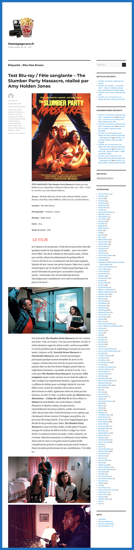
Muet (100, 390)
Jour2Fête (101, 353)
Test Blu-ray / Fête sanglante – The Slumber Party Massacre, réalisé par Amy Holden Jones (48, 81)
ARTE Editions (103, 217)
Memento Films (103, 383)
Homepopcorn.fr (21, 44)
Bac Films (101, 224)
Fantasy (101, 319)
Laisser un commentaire (16, 133)
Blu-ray (22, 112)
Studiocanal (102, 465)
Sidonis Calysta (103, 451)
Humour (101, 346)
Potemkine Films (104, 415)
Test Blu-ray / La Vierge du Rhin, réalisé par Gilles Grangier (111, 140)
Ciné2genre (102, 249)
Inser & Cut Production (106, 349)
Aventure (101, 221)
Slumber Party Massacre (16, 128)
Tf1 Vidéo (101, 474)
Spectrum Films (103, 460)
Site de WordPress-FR (105, 526)
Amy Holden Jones (14, 110)
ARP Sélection (103, 214)
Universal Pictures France (107, 490)
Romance (101, 438)
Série (100, 444)
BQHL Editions (103, 239)
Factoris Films (103, 315)
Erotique (101, 299)
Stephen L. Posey (14, 130)
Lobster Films (103, 372)
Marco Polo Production (106, 381)
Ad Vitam (101, 201)
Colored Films (103, 258)
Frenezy (101, 328)
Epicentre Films (103, 296)
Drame (100, 285)
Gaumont (101, 331)
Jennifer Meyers (13, 119)
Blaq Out (101, 235)
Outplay (100, 399)
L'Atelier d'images (104, 356)
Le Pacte (101, 365)
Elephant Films (103, 294)
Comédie (101, 260)
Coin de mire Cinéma (105, 255)
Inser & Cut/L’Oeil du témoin (108, 351)
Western (101, 497)
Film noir (101, 321)
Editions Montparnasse (106, 292)
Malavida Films (103, 378)
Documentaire (103, 278)
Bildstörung (102, 228)
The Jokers (102, 481)
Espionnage (102, 305)
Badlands (101, 226)
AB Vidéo (101, 196)
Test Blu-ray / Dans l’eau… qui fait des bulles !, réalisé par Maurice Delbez (111, 151)
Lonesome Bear (103, 374)
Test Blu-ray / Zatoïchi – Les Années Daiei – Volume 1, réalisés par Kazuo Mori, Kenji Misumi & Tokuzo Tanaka (111, 88)
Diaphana (101, 276)
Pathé (100, 403)
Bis (99, 233)
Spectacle (101, 458)
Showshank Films (104, 449)
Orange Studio (103, 397)
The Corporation (104, 476)
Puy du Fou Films (104, 426)
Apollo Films (102, 208)
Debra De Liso (13, 114)
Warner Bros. (102, 494)
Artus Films (102, 219)
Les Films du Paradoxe (106, 367)
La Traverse (102, 358)
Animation (102, 203)
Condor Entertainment (106, 267)
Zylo (99, 504)
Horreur (11, 107)
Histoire (101, 337)
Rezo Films (102, 431)
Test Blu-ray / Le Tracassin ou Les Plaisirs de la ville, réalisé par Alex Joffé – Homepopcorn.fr (111, 135)
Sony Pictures (103, 453)
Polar (100, 408)
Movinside (101, 387)
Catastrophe (102, 246)
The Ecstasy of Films (105, 479)
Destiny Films (103, 274)
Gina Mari (19, 116)
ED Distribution (103, 287)
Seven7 (100, 447)
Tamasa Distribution (105, 469)
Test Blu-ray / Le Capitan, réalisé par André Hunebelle (111, 128)
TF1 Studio (101, 472)
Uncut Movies (103, 488)
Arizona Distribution (105, 212)
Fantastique (102, 317)
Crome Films (102, 271)
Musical (101, 392)
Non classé (102, 394)
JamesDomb (12, 100)
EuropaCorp (102, 308)
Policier (100, 410)
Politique (101, 413)
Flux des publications (105, 521)
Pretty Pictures (103, 417)
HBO (99, 335)
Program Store (103, 419)
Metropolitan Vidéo (105, 385)
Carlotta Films (103, 244)
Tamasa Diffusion (104, 467)
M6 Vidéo (101, 376)
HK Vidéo (101, 340)
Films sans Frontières (105, 324)
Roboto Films (102, 435)
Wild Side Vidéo (103, 499)
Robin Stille (17, 126)
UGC (99, 485)
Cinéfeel (101, 251)
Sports (100, 463)
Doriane (101, 280)
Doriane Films (103, 283)
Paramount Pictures (105, 401)
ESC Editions (102, 303)
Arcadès (101, 210)
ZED (99, 501)
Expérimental (103, 310)
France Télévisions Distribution (109, 326)
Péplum (100, 406)
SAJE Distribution (104, 440)
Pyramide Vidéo (103, 428)
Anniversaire (102, 205)
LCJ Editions (102, 360)
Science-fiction (103, 442)
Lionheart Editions (104, 369)
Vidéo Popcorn (103, 492)
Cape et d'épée (103, 242)
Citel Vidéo (101, 253)
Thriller (101, 483)
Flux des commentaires (106, 524)
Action (100, 198)
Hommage (101, 342)
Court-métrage (103, 269)
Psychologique (103, 422)
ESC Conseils (102, 301)
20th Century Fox (104, 194)
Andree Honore (13, 112)
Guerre (100, 333)
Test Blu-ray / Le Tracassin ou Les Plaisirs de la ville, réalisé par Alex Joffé (111, 119)
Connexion (102, 519)
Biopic (100, 230)
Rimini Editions (19, 107)
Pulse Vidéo (102, 424)
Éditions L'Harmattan (105, 290)
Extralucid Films (103, 312)
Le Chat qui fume (104, 362)
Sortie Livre (102, 456)
